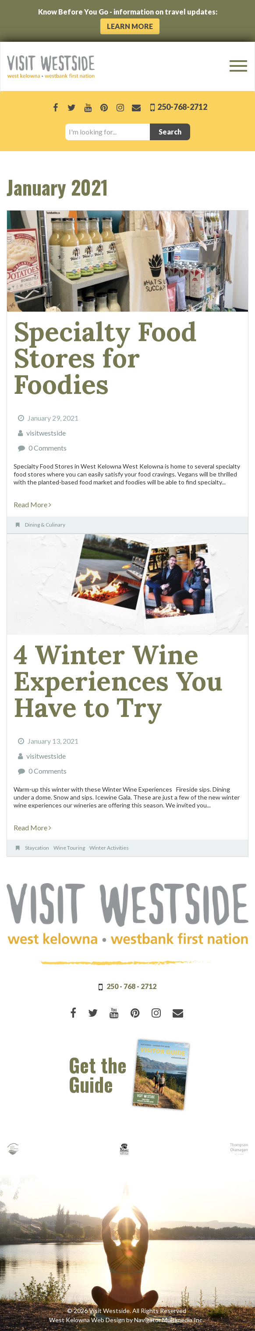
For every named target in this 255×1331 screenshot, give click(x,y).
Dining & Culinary (45, 524)
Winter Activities (109, 847)
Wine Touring (69, 847)
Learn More (130, 26)
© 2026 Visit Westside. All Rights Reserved (126, 1310)
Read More (32, 504)
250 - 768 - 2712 (131, 986)
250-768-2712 (181, 107)
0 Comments (47, 448)
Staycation (37, 847)
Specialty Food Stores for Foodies (105, 358)
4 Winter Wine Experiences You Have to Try (118, 681)
